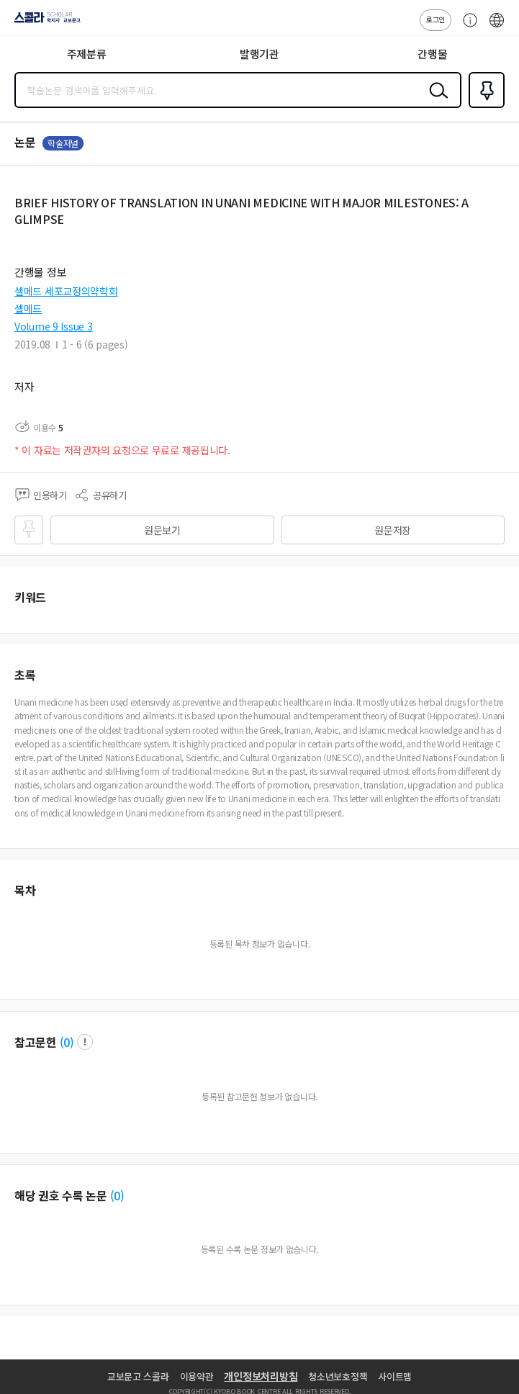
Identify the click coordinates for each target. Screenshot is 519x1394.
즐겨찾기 (483, 106)
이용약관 (197, 1376)
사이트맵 (395, 1376)
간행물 (432, 53)
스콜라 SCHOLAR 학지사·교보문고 (43, 22)
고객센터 (466, 27)
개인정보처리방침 (260, 1376)
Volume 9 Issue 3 (53, 326)
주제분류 (87, 53)
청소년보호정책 (337, 1376)
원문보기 (162, 530)
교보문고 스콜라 (138, 1376)
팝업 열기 (85, 1042)
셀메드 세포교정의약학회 (66, 291)
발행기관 (259, 53)
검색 (435, 101)
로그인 (435, 19)
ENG (497, 27)
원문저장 (392, 530)
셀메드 (28, 308)
